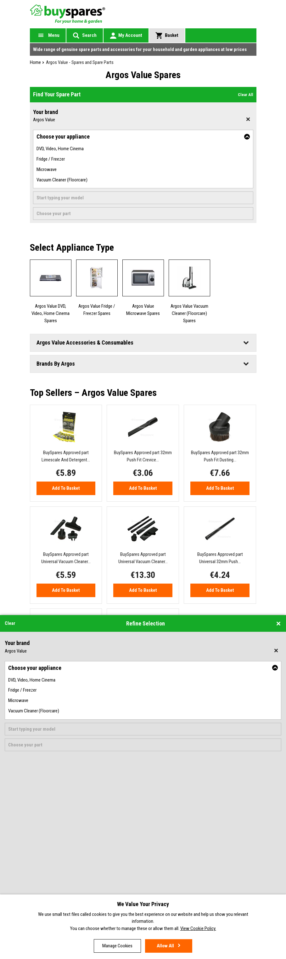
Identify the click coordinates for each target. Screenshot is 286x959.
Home (35, 62)
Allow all (165, 946)
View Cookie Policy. (198, 929)
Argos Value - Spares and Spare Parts (80, 62)
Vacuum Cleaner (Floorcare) (61, 180)
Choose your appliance (63, 136)
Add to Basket (66, 488)
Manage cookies (117, 946)
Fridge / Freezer (50, 159)
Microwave (46, 169)
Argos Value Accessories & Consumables (84, 342)
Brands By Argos (55, 363)
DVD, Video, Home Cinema (60, 148)
